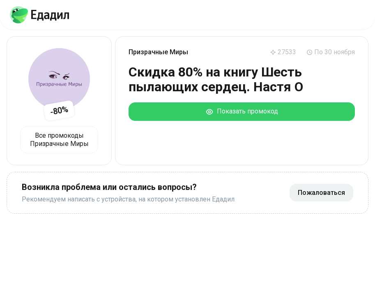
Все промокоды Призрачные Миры (59, 140)
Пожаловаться (321, 193)
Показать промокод (241, 111)
